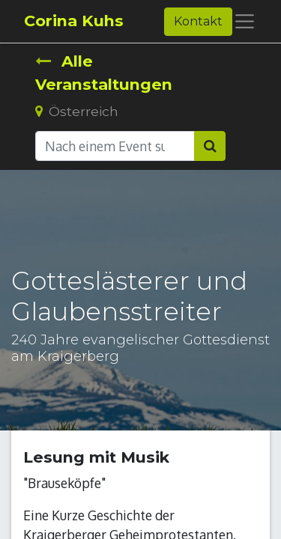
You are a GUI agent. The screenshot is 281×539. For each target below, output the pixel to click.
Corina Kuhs (74, 20)
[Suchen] (210, 146)
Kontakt (198, 21)
